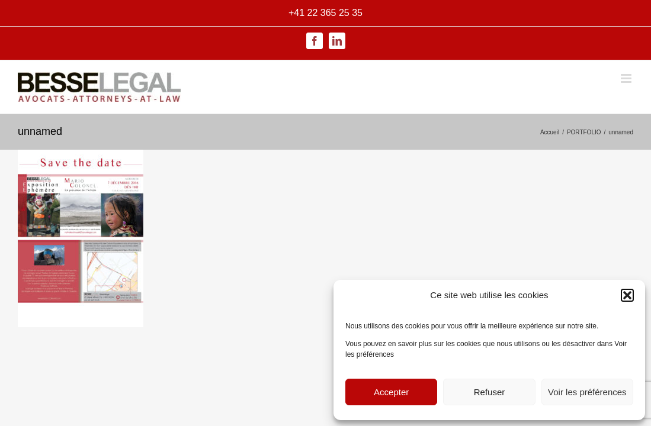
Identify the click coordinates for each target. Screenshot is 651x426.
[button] (627, 295)
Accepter (391, 392)
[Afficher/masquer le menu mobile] (627, 78)
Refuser (489, 392)
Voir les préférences (587, 392)
